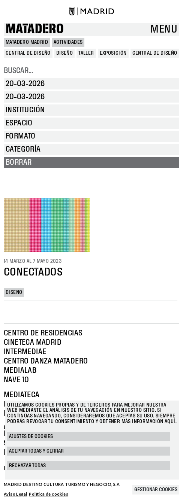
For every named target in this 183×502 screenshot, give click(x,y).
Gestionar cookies (155, 489)
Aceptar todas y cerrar (36, 451)
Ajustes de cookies (31, 436)
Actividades (68, 42)
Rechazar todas (27, 465)
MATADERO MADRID (27, 42)
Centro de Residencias (43, 333)
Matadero (35, 29)
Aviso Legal (15, 494)
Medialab (20, 370)
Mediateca (22, 395)
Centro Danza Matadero (46, 361)
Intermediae (25, 352)
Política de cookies (48, 494)
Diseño (14, 292)
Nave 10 (16, 380)
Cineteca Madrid (33, 342)
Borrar (19, 162)
